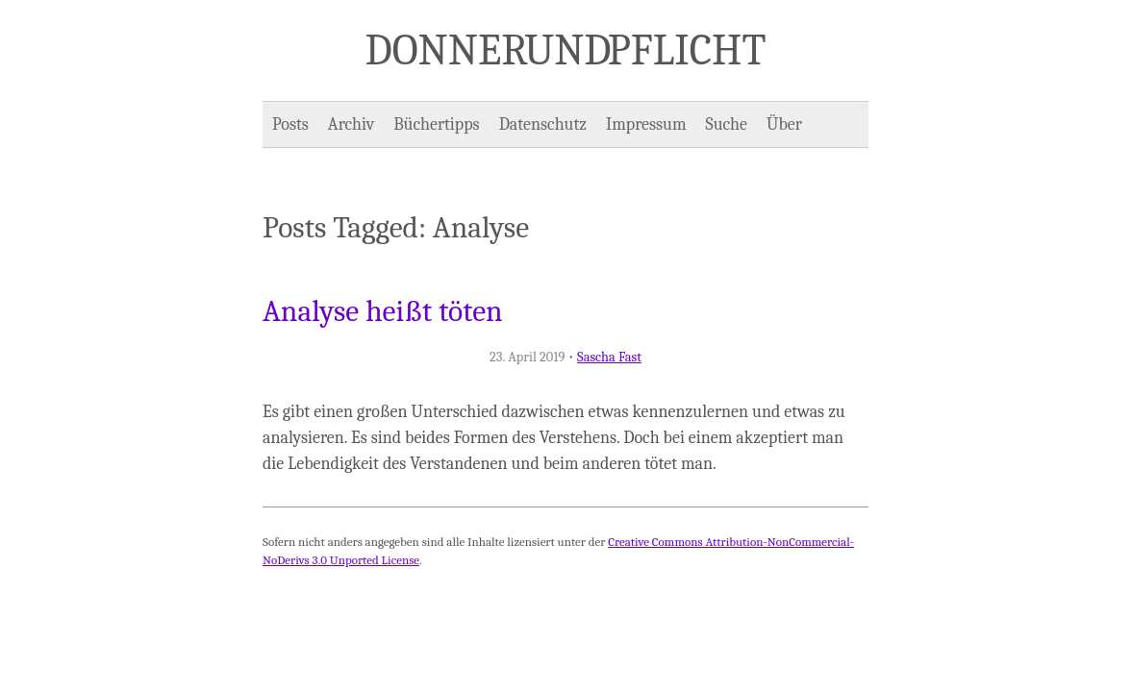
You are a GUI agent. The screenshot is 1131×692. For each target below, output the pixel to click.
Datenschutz (543, 124)
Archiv (351, 124)
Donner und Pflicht (566, 50)
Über (784, 124)
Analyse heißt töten (383, 311)
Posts (290, 124)
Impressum (646, 124)
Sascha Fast (609, 357)
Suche (726, 124)
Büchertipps (436, 124)
